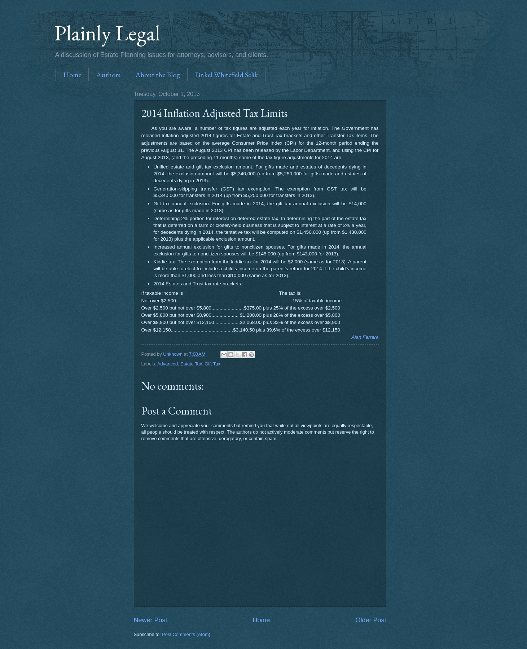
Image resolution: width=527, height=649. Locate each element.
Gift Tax (212, 364)
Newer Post (150, 620)
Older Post (370, 620)
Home (72, 74)
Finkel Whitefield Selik (226, 74)
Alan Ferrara (364, 337)
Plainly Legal (107, 33)
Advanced (167, 364)
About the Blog (157, 74)
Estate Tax (191, 364)
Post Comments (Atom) (186, 634)
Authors (108, 74)
